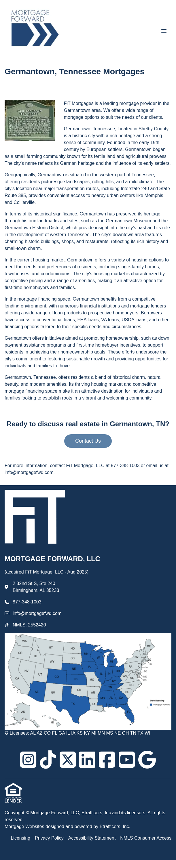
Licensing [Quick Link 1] (20, 838)
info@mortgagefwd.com (37, 613)
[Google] (147, 759)
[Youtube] (127, 759)
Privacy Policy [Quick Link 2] (49, 838)
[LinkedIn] (87, 759)
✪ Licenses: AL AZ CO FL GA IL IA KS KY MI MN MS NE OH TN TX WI (77, 733)
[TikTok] (48, 759)
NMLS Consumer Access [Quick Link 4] (145, 838)
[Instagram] (28, 759)
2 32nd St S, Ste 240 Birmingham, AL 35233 (36, 587)
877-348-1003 (27, 601)
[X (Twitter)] (68, 759)
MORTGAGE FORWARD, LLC (53, 559)
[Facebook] (107, 759)
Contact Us (88, 441)
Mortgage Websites (25, 826)
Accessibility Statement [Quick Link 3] (92, 838)
